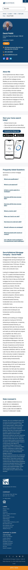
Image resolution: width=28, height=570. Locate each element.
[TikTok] (13, 556)
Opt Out (5, 546)
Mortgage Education (8, 543)
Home (4, 13)
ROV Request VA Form (8, 525)
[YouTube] (19, 556)
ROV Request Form (7, 523)
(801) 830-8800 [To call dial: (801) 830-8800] (9, 52)
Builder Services (6, 539)
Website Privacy (7, 528)
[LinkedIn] (16, 556)
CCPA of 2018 (6, 520)
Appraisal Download (8, 527)
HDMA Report (6, 518)
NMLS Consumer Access (8, 517)
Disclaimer (5, 512)
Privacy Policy (6, 515)
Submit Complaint (7, 548)
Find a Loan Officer (7, 536)
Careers (5, 510)
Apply (6, 43)
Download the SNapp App (11, 131)
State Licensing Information (9, 513)
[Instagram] (22, 556)
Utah (15, 13)
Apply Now (14, 568)
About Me (6, 8)
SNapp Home (6, 508)
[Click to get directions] (13, 48)
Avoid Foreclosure (7, 544)
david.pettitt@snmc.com (11, 54)
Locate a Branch (7, 538)
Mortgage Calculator (8, 541)
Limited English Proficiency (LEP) (11, 522)
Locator (10, 13)
